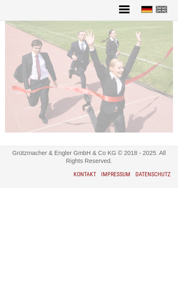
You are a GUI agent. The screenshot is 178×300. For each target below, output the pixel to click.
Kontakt (85, 174)
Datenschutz (152, 174)
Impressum (115, 174)
